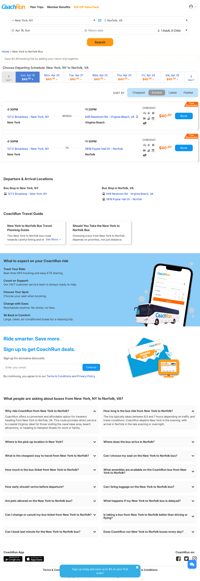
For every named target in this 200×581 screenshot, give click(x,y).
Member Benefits (58, 7)
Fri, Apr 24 (148, 77)
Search (100, 42)
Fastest (188, 92)
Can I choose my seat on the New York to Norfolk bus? (149, 455)
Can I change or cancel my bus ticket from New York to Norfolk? (51, 514)
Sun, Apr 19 (28, 77)
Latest (173, 92)
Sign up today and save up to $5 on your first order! (106, 570)
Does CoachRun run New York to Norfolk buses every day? (149, 531)
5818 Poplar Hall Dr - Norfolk (104, 148)
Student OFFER (108, 7)
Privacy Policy (86, 376)
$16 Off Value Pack (86, 7)
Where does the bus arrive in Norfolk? (149, 442)
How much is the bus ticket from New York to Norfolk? (51, 469)
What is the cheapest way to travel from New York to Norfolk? (51, 455)
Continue (91, 367)
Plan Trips (37, 7)
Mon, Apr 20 (51, 77)
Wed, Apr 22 (100, 77)
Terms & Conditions (59, 376)
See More (54, 239)
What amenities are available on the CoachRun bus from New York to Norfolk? (149, 471)
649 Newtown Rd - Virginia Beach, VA (110, 117)
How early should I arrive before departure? (51, 486)
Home (5, 51)
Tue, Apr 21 (76, 77)
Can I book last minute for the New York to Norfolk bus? (51, 531)
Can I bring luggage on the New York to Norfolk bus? (149, 486)
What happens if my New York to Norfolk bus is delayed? (149, 501)
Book (183, 116)
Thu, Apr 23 (124, 77)
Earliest (157, 92)
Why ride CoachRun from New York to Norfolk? (51, 411)
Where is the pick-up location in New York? (51, 442)
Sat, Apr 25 (172, 77)
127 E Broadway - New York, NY (28, 117)
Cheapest (138, 92)
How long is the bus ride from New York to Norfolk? (149, 411)
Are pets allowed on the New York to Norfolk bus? (51, 501)
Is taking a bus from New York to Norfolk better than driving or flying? (149, 516)
